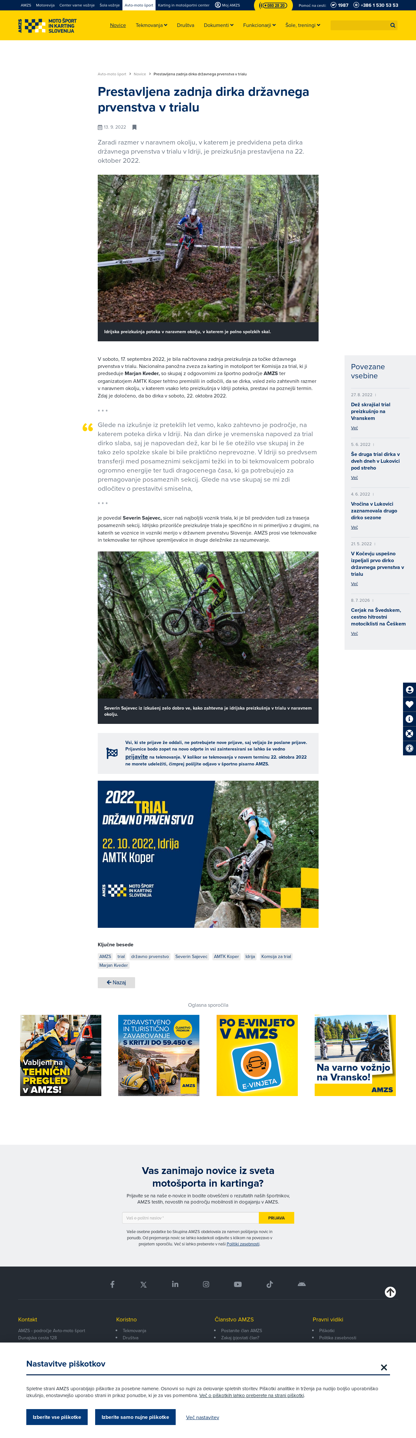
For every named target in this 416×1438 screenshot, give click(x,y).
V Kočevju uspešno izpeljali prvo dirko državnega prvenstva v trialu (377, 564)
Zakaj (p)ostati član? (240, 1337)
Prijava (276, 1218)
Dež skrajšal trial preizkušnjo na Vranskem (370, 411)
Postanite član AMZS (241, 1330)
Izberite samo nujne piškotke (135, 1417)
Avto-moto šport (114, 74)
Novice (142, 74)
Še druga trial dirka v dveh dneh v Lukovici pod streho (375, 461)
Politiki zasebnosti (243, 1244)
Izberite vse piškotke (57, 1417)
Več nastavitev (202, 1417)
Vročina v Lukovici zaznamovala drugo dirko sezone (374, 510)
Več (354, 428)
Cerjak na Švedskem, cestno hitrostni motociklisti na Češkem (378, 616)
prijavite (136, 756)
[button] (392, 25)
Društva (130, 1337)
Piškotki (326, 1330)
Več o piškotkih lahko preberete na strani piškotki (251, 1395)
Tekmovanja (134, 1330)
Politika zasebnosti (337, 1337)
